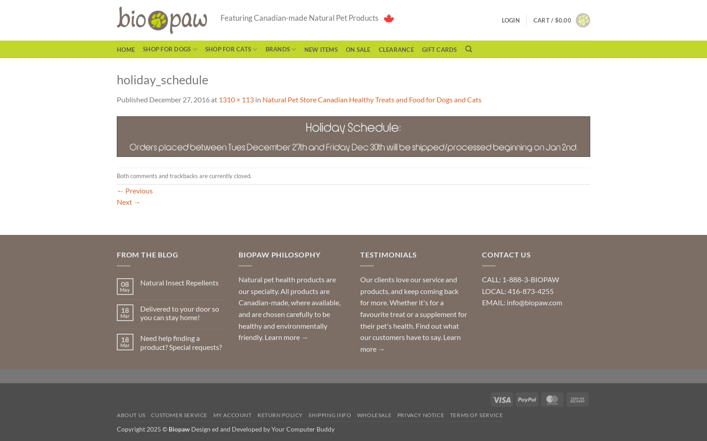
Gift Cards (439, 49)
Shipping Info (329, 415)
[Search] (468, 49)
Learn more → (286, 337)
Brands (281, 49)
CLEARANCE (396, 49)
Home (126, 49)
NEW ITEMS (321, 49)
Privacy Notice (421, 415)
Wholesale (374, 415)
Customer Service (179, 415)
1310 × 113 (236, 99)
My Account (232, 415)
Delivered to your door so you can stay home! (179, 313)
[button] (561, 20)
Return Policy (280, 415)
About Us (131, 415)
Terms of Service (476, 415)
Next (129, 202)
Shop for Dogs (170, 49)
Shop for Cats (231, 49)
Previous (135, 190)
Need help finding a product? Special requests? (181, 342)
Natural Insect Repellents (179, 282)
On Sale (358, 49)
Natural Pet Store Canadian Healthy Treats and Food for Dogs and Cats (372, 99)
